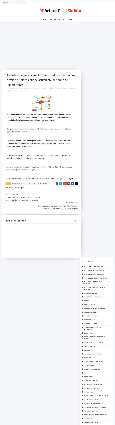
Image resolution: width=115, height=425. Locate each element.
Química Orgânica (90, 284)
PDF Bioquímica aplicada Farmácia (96, 223)
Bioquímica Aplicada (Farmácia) (33, 89)
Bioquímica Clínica (90, 79)
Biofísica (87, 67)
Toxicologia (88, 315)
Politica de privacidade (89, 353)
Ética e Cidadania (90, 345)
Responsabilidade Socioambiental (96, 292)
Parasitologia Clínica (92, 244)
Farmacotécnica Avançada (93, 170)
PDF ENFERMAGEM (90, 227)
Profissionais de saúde (92, 261)
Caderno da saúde (90, 90)
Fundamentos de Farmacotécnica (96, 181)
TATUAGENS (88, 301)
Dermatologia (89, 132)
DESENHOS (87, 124)
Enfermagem (88, 143)
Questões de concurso (92, 273)
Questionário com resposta (26, 92)
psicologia (88, 341)
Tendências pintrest (91, 311)
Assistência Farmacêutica (93, 33)
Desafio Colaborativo (92, 136)
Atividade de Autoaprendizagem (95, 45)
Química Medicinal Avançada (94, 280)
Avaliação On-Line (16, 89)
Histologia (88, 185)
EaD (85, 140)
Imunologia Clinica (91, 189)
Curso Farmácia (49, 89)
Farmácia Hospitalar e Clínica (95, 174)
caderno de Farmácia (91, 334)
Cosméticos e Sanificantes (93, 109)
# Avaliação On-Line (18, 187)
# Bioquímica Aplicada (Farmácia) (39, 187)
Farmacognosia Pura (92, 155)
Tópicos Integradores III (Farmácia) (97, 330)
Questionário (89, 265)
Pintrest (87, 252)
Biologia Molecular (91, 71)
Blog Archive (103, 353)
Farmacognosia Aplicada (93, 151)
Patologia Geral (90, 248)
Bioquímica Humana (91, 83)
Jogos (86, 193)
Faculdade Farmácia (63, 89)
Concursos (88, 100)
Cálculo (87, 117)
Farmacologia (89, 159)
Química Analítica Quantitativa (96, 277)
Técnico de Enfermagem (92, 318)
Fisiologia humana (91, 178)
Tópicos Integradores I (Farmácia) (96, 322)
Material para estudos (92, 197)
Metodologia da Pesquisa (93, 204)
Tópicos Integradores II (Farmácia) (96, 326)
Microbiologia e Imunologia (94, 208)
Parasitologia (89, 240)
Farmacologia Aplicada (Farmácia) (96, 162)
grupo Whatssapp (90, 337)
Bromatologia (89, 86)
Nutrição (87, 212)
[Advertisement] (39, 47)
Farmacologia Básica (91, 166)
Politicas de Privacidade (61, 20)
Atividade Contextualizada (94, 41)
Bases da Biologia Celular (93, 64)
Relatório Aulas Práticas (93, 288)
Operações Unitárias (91, 219)
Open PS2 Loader (89, 216)
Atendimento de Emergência (94, 37)
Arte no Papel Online (23, 421)
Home (45, 20)
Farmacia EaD (11, 92)
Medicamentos (89, 200)
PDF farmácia (88, 237)
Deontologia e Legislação (93, 128)
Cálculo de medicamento (93, 121)
